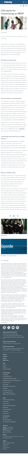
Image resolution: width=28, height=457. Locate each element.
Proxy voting (5, 384)
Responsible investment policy (9, 386)
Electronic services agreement (9, 405)
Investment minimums (7, 390)
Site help (4, 365)
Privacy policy (6, 401)
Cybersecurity (5, 413)
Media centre (6, 360)
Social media (5, 411)
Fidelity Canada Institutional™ (9, 341)
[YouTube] (13, 327)
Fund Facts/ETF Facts (7, 376)
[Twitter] (8, 327)
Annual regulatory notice (8, 392)
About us (5, 354)
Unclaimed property (7, 409)
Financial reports (6, 382)
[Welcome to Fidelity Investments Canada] (8, 2)
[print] (23, 5)
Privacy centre (6, 403)
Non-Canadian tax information (9, 421)
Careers (4, 358)
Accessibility (5, 407)
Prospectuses (5, 374)
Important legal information (8, 399)
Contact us (5, 356)
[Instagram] (17, 327)
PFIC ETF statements (7, 419)
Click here (21, 128)
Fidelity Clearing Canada (8, 346)
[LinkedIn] (4, 327)
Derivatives (5, 388)
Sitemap (4, 367)
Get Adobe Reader (7, 369)
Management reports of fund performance (12, 380)
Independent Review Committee (9, 378)
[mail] (26, 5)
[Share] (20, 5)
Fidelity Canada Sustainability (9, 394)
